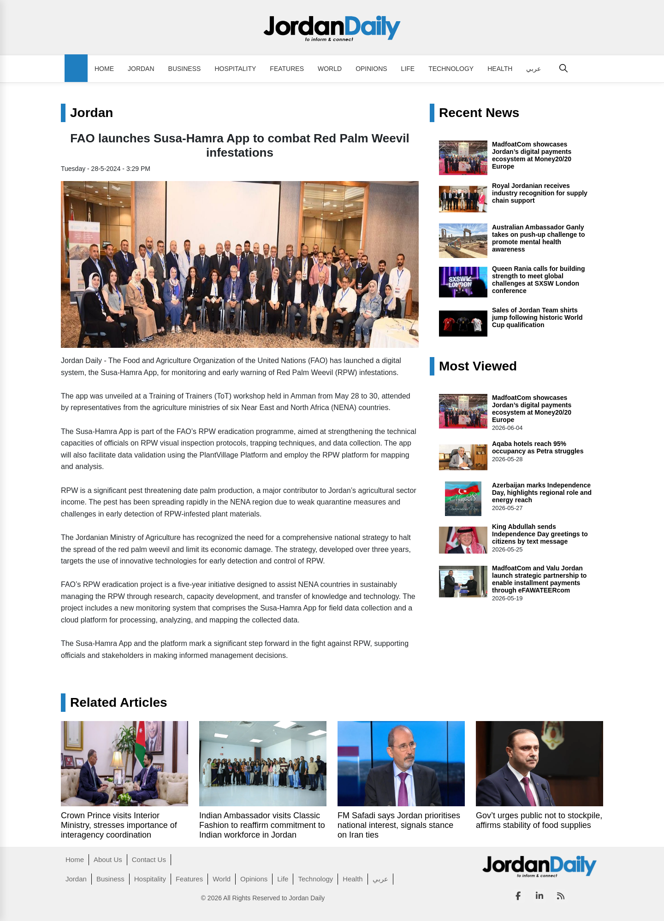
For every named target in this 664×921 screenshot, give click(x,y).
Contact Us (149, 859)
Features (287, 68)
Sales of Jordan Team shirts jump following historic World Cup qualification (537, 317)
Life (408, 68)
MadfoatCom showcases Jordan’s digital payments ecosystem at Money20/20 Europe (531, 155)
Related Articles (118, 702)
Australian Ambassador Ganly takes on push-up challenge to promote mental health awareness (538, 238)
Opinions (371, 68)
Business (184, 68)
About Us (108, 859)
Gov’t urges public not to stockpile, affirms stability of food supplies (539, 820)
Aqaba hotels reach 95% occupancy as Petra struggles (537, 447)
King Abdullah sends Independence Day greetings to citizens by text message (540, 534)
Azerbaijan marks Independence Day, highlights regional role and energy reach (542, 492)
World (330, 68)
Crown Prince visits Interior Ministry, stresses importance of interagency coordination (119, 825)
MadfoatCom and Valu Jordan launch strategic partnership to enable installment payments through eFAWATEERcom (539, 579)
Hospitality (235, 68)
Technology (451, 68)
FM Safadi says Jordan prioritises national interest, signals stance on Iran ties (399, 825)
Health (499, 68)
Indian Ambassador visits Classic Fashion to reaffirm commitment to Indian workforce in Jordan (262, 825)
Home (104, 68)
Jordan (141, 68)
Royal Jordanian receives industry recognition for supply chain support (539, 193)
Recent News (479, 112)
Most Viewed (478, 366)
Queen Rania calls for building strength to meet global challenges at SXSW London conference (538, 279)
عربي (533, 68)
